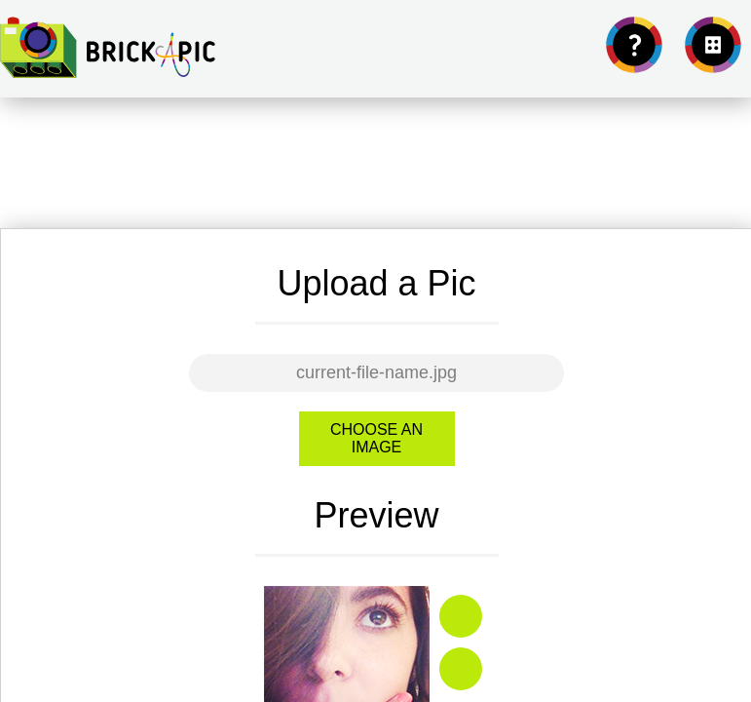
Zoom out (460, 668)
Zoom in (460, 616)
